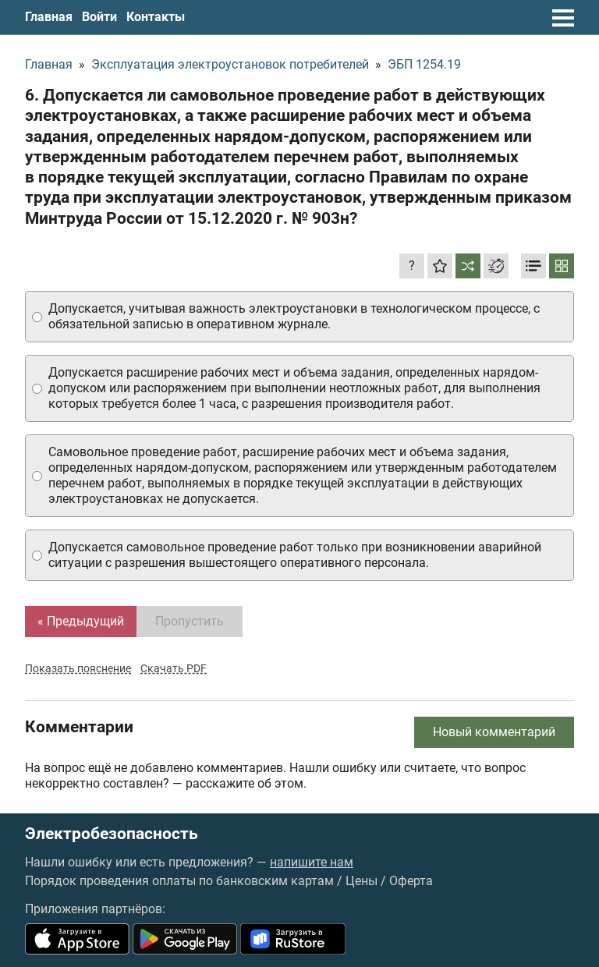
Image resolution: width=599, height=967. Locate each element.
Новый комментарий (494, 731)
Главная (49, 16)
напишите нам (311, 862)
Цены (361, 880)
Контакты (155, 16)
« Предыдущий (80, 621)
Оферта (411, 880)
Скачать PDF (173, 668)
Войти (99, 16)
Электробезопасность (111, 834)
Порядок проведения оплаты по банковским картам (179, 880)
